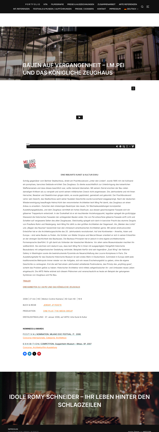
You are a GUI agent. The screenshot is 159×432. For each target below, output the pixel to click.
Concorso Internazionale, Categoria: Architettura (44, 338)
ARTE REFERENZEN (128, 4)
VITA (45, 4)
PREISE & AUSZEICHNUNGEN (80, 4)
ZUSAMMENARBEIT (106, 4)
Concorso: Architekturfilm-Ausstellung (40, 347)
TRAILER (27, 281)
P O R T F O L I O (32, 4)
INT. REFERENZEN (21, 9)
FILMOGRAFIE (57, 4)
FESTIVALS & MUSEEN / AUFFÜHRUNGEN (52, 9)
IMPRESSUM (115, 9)
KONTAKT (101, 9)
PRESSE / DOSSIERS (84, 9)
